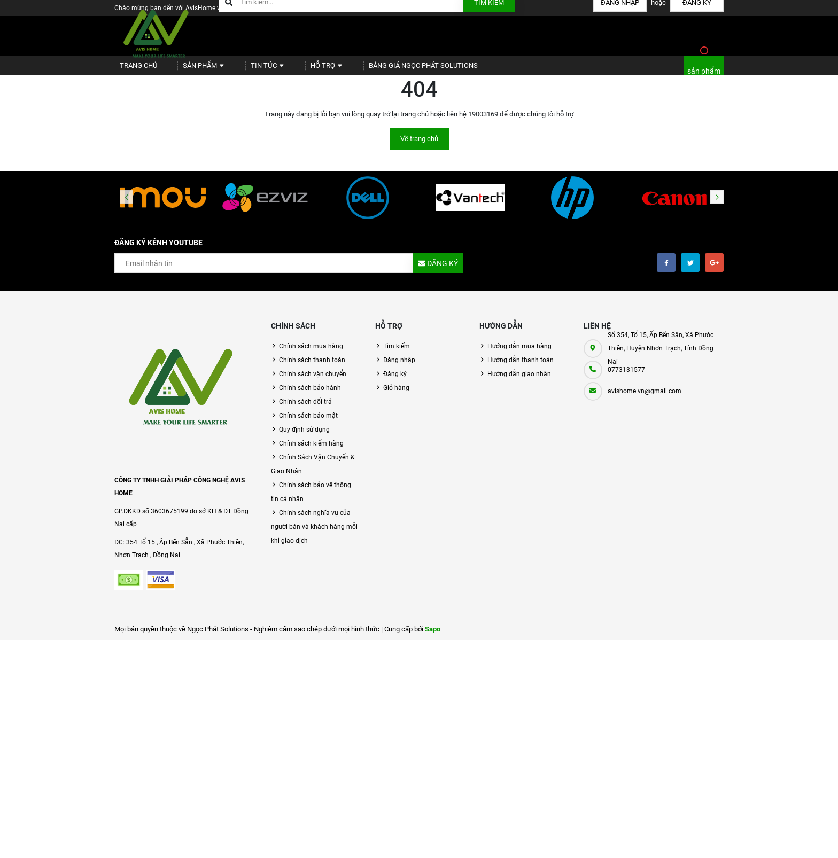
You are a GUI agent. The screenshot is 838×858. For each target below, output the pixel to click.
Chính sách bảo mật (308, 424)
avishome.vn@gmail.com (644, 400)
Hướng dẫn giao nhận (519, 383)
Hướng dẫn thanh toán (520, 369)
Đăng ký (395, 383)
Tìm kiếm (396, 355)
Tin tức (249, 70)
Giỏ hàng (396, 397)
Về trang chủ (419, 148)
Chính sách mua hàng (311, 355)
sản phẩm (703, 76)
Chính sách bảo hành (310, 397)
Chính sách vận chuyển (312, 383)
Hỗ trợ (300, 70)
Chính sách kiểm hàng (311, 452)
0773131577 (626, 379)
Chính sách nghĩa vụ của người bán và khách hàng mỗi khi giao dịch (314, 535)
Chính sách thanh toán (312, 369)
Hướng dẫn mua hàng (519, 355)
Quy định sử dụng (304, 438)
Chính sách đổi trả (305, 411)
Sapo (432, 638)
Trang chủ (133, 70)
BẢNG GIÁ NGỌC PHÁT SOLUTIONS (390, 70)
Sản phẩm (192, 70)
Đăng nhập (399, 369)
